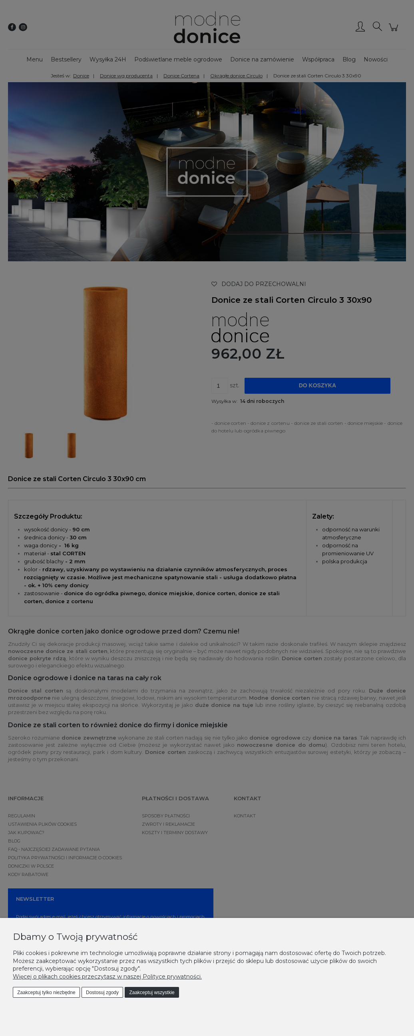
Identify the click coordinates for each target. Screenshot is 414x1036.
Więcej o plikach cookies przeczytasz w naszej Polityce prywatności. (107, 976)
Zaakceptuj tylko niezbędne (46, 992)
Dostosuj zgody (102, 992)
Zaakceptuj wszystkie (151, 992)
